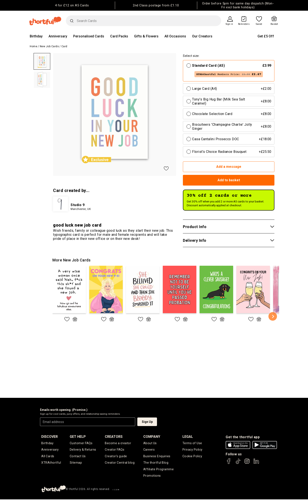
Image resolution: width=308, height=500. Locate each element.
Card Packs (119, 36)
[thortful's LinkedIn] (256, 463)
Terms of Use (192, 443)
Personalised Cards (88, 36)
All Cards (47, 456)
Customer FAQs (81, 443)
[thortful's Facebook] (229, 463)
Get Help (78, 437)
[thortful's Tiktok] (238, 463)
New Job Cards (49, 46)
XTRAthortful (51, 463)
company (151, 437)
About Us (150, 443)
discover (49, 437)
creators (114, 437)
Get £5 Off (266, 36)
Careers (149, 450)
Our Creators (202, 36)
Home (33, 46)
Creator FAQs (114, 450)
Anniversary (58, 36)
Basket (274, 24)
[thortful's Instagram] (247, 463)
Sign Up (147, 421)
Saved (259, 24)
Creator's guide (116, 456)
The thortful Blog (155, 463)
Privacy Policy (192, 450)
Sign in (229, 24)
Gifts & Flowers (146, 36)
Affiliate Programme (158, 470)
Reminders (244, 24)
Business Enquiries (156, 456)
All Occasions (175, 36)
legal (187, 437)
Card (64, 46)
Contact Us (78, 456)
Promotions (151, 476)
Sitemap (76, 463)
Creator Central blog (119, 463)
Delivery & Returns (83, 450)
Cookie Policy (192, 456)
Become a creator (118, 443)
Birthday (36, 36)
